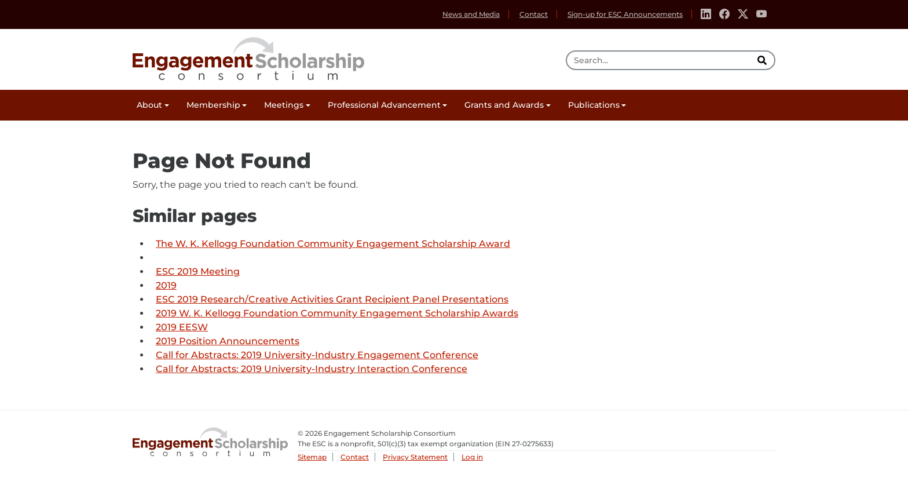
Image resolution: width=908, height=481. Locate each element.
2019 (166, 285)
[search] (763, 60)
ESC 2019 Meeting (198, 271)
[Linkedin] (706, 14)
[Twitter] (743, 14)
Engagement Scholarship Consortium (248, 57)
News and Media (471, 14)
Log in (472, 457)
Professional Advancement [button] (384, 105)
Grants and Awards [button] (504, 105)
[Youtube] (761, 14)
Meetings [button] (283, 105)
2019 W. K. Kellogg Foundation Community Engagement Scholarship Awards (337, 313)
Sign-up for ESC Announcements (625, 14)
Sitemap (312, 457)
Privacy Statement (415, 457)
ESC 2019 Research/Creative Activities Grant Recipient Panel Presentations (332, 299)
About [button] (149, 105)
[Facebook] (724, 14)
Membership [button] (213, 105)
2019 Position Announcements (227, 341)
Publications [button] (594, 105)
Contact (533, 14)
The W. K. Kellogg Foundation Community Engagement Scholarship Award (333, 243)
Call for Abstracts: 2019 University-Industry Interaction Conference (311, 368)
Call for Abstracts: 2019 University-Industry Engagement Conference (317, 354)
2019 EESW (182, 327)
